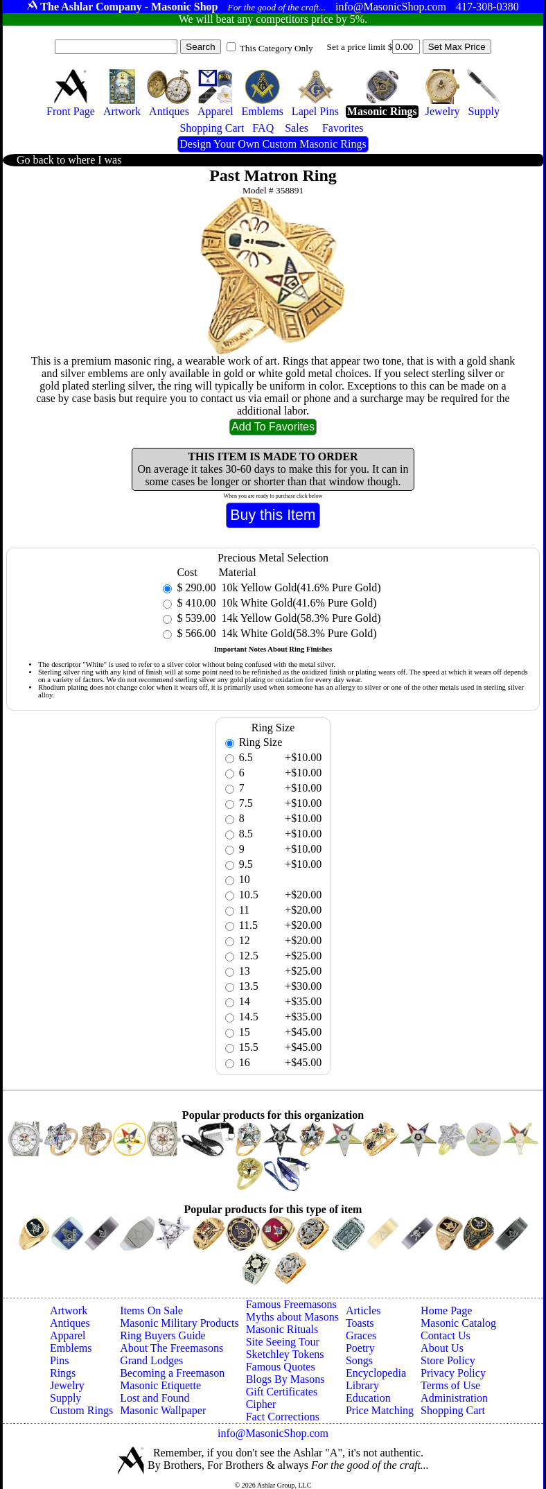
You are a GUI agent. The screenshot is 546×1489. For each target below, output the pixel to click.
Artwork (68, 1310)
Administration (454, 1398)
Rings (63, 1373)
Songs (359, 1360)
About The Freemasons (171, 1348)
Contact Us (445, 1335)
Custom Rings (81, 1410)
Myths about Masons (292, 1317)
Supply (65, 1398)
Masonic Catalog (458, 1323)
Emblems (70, 1348)
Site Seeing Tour (282, 1342)
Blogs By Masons (285, 1379)
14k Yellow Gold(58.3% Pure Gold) (299, 618)
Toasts (360, 1323)
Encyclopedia (376, 1373)
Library (362, 1385)
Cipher (261, 1404)
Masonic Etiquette (160, 1385)
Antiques (70, 1323)
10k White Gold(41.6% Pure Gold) (297, 603)
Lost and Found (154, 1398)
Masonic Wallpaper (163, 1410)
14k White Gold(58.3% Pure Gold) (297, 633)
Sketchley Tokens (285, 1354)
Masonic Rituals (282, 1329)
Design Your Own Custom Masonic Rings (272, 144)
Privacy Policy (453, 1373)
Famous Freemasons (291, 1304)
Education (368, 1398)
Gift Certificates (282, 1391)
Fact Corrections (282, 1416)
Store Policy (448, 1360)
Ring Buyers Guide (163, 1335)
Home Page (446, 1310)
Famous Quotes (280, 1367)
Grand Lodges (151, 1360)
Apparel (68, 1335)
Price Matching (380, 1410)
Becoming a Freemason (172, 1373)
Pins (59, 1360)
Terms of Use (450, 1385)
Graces (361, 1335)
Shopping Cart (453, 1410)
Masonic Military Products (179, 1323)
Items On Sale (151, 1310)
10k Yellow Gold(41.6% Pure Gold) (299, 587)
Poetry (360, 1348)
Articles (363, 1310)
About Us (442, 1348)
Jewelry (67, 1385)
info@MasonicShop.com (273, 1433)
